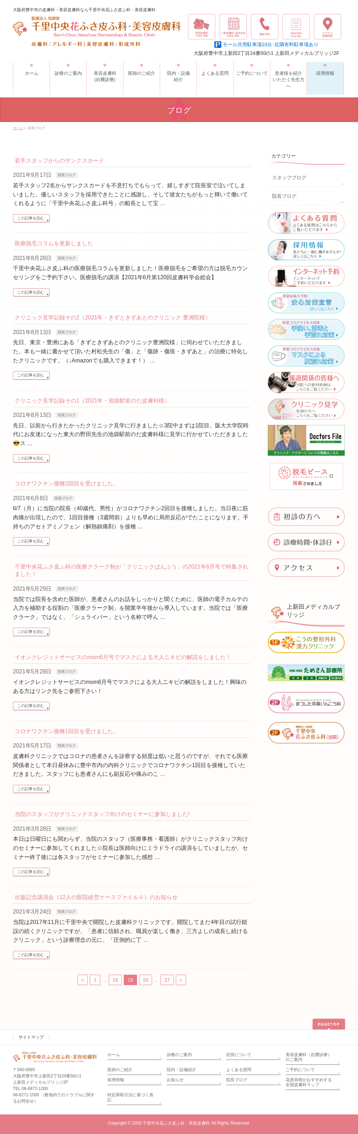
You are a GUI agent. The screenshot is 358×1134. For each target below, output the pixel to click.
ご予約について (300, 1069)
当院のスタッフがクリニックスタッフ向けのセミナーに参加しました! (102, 814)
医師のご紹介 (120, 1069)
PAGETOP (329, 1024)
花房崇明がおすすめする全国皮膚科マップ (309, 1082)
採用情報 (115, 1079)
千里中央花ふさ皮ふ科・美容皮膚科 (176, 1123)
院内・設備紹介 (181, 1069)
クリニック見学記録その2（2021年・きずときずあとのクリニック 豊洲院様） (113, 317)
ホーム (113, 1054)
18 (115, 980)
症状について (238, 1054)
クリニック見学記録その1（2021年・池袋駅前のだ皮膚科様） (92, 401)
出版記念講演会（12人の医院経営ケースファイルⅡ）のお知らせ (96, 897)
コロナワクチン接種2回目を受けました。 (67, 483)
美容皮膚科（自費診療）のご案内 (309, 1057)
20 (146, 980)
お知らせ (175, 1079)
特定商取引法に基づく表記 (130, 1097)
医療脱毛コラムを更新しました (54, 243)
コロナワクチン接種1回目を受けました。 (67, 731)
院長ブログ (67, 175)
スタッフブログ (289, 177)
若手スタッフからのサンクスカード (59, 161)
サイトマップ (31, 1037)
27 (167, 980)
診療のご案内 (179, 1054)
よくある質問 (238, 1069)
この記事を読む (30, 218)
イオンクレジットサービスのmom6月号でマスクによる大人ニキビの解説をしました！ (123, 657)
